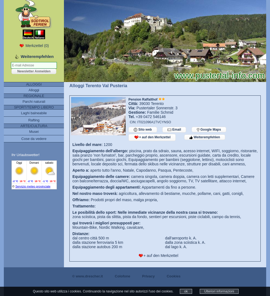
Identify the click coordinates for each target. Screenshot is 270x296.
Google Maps (209, 129)
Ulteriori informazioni (219, 291)
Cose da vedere (33, 139)
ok (186, 291)
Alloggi (33, 90)
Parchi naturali (33, 101)
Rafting (33, 120)
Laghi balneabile (34, 113)
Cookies (174, 276)
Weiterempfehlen (204, 137)
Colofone (122, 276)
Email (174, 130)
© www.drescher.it (87, 276)
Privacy (148, 276)
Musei (34, 132)
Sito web (143, 130)
